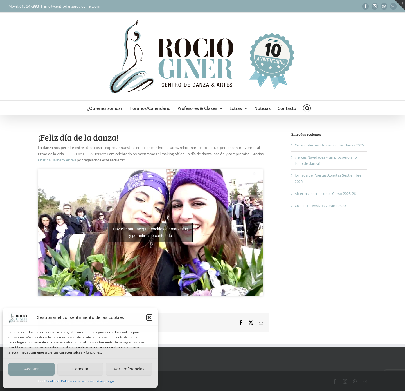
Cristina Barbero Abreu (57, 160)
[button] (149, 317)
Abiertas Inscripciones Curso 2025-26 (325, 193)
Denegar (80, 368)
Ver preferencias (129, 368)
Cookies (52, 381)
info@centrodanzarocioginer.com (72, 6)
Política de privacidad (77, 381)
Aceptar (31, 368)
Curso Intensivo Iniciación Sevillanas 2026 (329, 145)
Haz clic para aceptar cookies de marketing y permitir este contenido (150, 232)
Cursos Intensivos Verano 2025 (320, 205)
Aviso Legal (106, 381)
